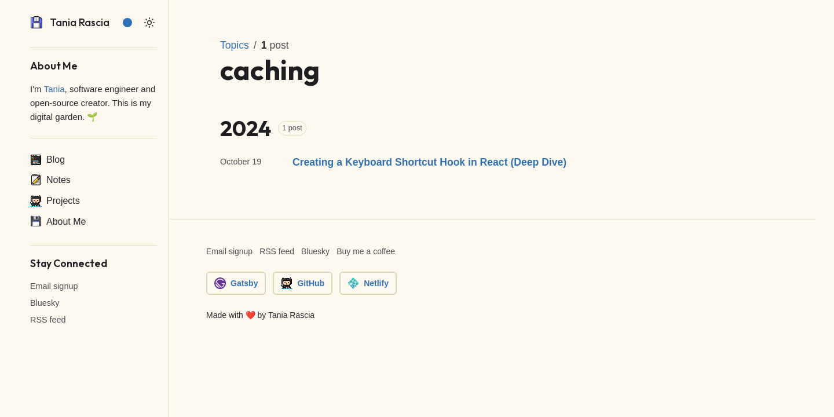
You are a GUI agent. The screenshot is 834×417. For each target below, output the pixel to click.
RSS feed (48, 319)
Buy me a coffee (365, 251)
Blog (47, 160)
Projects (55, 201)
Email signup (54, 286)
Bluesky (44, 303)
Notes (50, 180)
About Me (58, 221)
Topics (234, 45)
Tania (54, 89)
